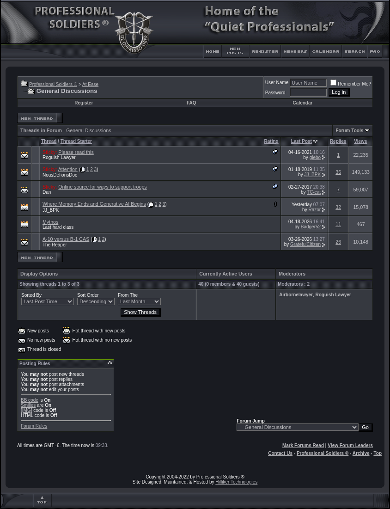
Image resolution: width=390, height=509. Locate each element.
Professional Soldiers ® (53, 84)
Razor (314, 209)
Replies (338, 141)
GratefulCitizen (305, 244)
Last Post (301, 141)
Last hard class (58, 227)
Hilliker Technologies (236, 481)
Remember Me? (350, 83)
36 (338, 172)
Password (275, 92)
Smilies (28, 405)
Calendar (303, 102)
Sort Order (88, 295)
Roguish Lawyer (59, 157)
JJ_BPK (313, 174)
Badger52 (311, 226)
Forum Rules (34, 426)
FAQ (191, 102)
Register (83, 102)
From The (128, 295)
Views (360, 141)
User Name (277, 82)
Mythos (50, 222)
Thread (48, 141)
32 (338, 207)
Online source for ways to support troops (102, 187)
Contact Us (280, 453)
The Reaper (55, 244)
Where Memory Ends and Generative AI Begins (94, 204)
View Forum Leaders (350, 445)
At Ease (90, 84)
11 (338, 224)
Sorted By (31, 295)
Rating (271, 141)
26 (338, 242)
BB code (29, 400)
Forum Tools (349, 130)
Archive (361, 453)
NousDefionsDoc (60, 175)
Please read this (75, 152)
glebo (315, 157)
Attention (68, 169)
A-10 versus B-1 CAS (66, 239)
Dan (47, 192)
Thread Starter (76, 141)
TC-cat (314, 192)
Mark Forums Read (303, 445)
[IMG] (26, 410)
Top (377, 453)
